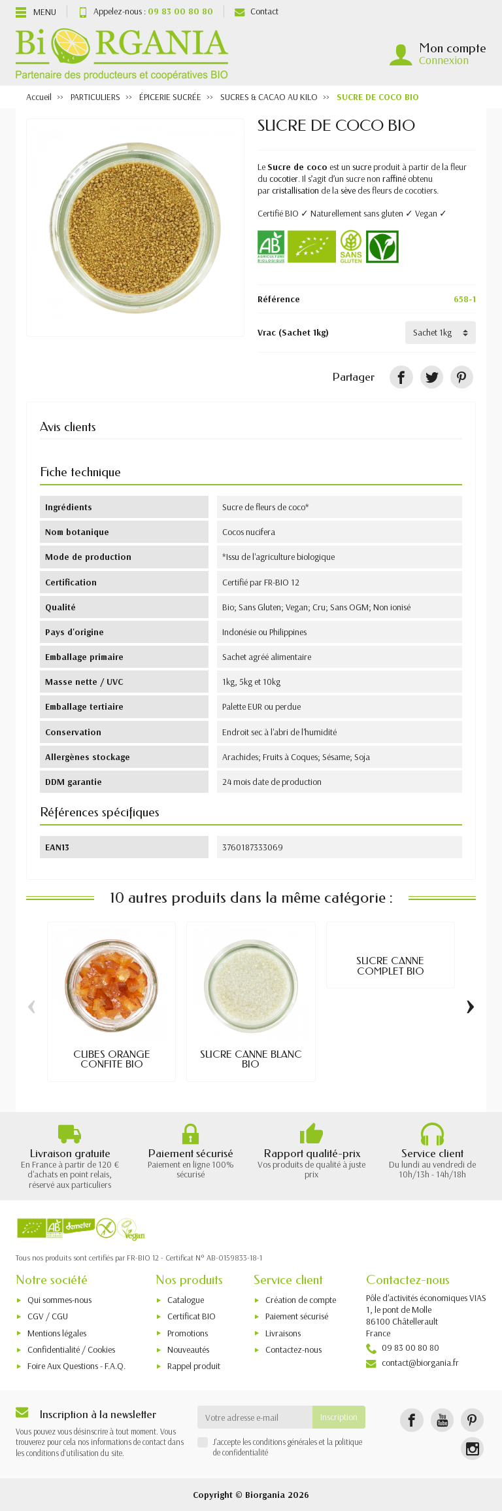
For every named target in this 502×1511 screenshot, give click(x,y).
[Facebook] (411, 1419)
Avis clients (68, 426)
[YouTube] (442, 1419)
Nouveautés (188, 1349)
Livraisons (283, 1333)
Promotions (187, 1333)
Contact (256, 11)
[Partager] (401, 377)
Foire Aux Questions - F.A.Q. (76, 1366)
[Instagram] (472, 1448)
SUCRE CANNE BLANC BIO (251, 1059)
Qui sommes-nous (59, 1300)
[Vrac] (440, 332)
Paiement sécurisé (296, 1316)
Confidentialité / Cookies (71, 1349)
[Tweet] (431, 377)
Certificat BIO (191, 1316)
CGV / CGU (47, 1316)
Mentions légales (56, 1333)
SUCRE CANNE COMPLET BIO (390, 966)
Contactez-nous (293, 1349)
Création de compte (300, 1300)
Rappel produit (193, 1366)
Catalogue (185, 1300)
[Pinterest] (461, 377)
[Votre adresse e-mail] (255, 1417)
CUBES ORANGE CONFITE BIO (111, 1059)
